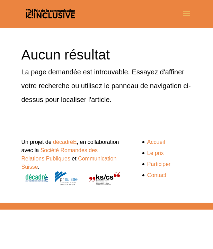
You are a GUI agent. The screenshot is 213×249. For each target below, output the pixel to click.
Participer (159, 164)
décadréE (65, 142)
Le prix (155, 153)
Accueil (156, 142)
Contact (156, 175)
